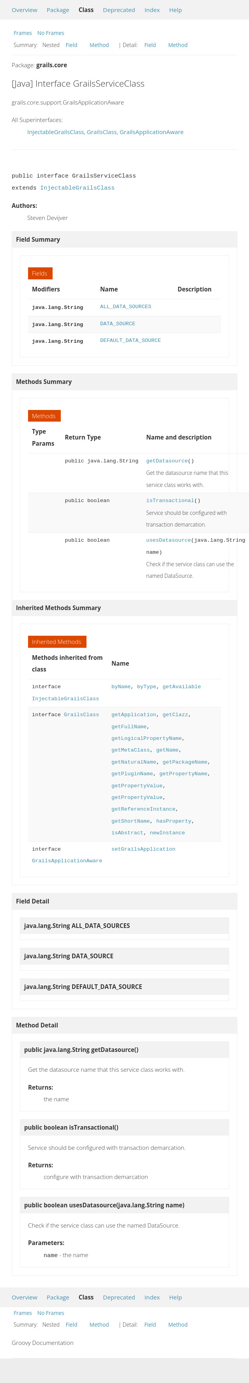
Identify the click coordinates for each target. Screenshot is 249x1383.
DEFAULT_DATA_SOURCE (130, 339)
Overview (24, 10)
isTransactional (170, 498)
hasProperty (173, 819)
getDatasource (167, 458)
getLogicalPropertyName (146, 736)
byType (146, 684)
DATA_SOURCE (117, 323)
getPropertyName (183, 771)
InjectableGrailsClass (55, 132)
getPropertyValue (136, 783)
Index (152, 10)
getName (167, 748)
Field (72, 45)
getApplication (133, 712)
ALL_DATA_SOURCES (125, 306)
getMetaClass (130, 748)
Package (58, 10)
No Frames (50, 33)
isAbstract (127, 830)
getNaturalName (133, 760)
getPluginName (132, 771)
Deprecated (119, 10)
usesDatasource (168, 538)
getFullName (129, 724)
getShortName (130, 819)
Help (175, 10)
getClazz (175, 712)
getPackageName (184, 760)
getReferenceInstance (143, 807)
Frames (23, 33)
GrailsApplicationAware (152, 132)
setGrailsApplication (143, 847)
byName (121, 684)
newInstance (167, 830)
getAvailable (181, 684)
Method (99, 45)
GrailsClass (102, 132)
